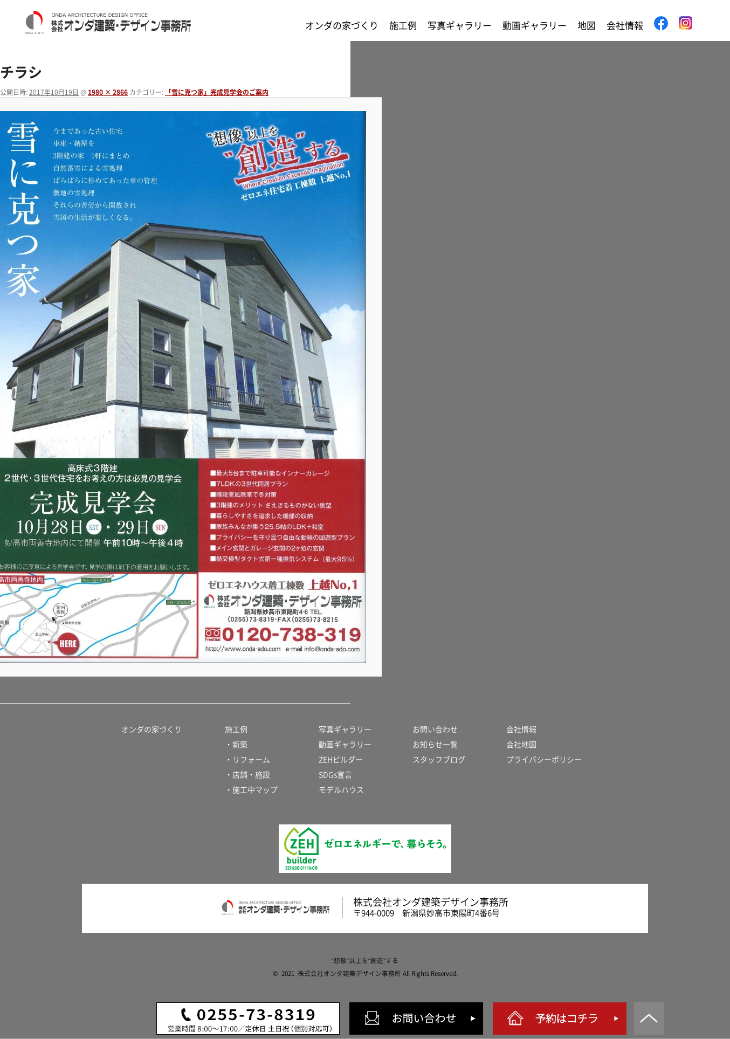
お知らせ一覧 (435, 744)
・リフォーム (247, 759)
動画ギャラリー (534, 25)
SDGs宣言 (335, 775)
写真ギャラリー (460, 25)
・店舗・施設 (247, 775)
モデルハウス (341, 790)
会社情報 (625, 25)
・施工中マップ (251, 790)
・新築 (236, 744)
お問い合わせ (435, 729)
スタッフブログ (438, 759)
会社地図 (521, 744)
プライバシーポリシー (544, 759)
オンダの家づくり (341, 25)
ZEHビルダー (341, 759)
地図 (586, 25)
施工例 (403, 25)
